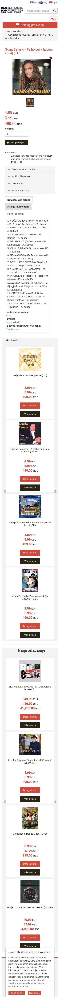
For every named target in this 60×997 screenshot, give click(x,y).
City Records (13, 329)
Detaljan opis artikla (18, 199)
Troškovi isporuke (18, 176)
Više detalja (30, 414)
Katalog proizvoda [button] (30, 25)
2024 (8, 315)
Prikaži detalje (17, 993)
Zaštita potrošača (18, 190)
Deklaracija (15, 183)
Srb (33, 2)
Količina (9, 128)
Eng (43, 2)
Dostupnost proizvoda (21, 169)
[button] (3, 489)
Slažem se (34, 993)
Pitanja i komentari (18, 206)
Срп (53, 2)
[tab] (30, 169)
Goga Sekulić (13, 322)
